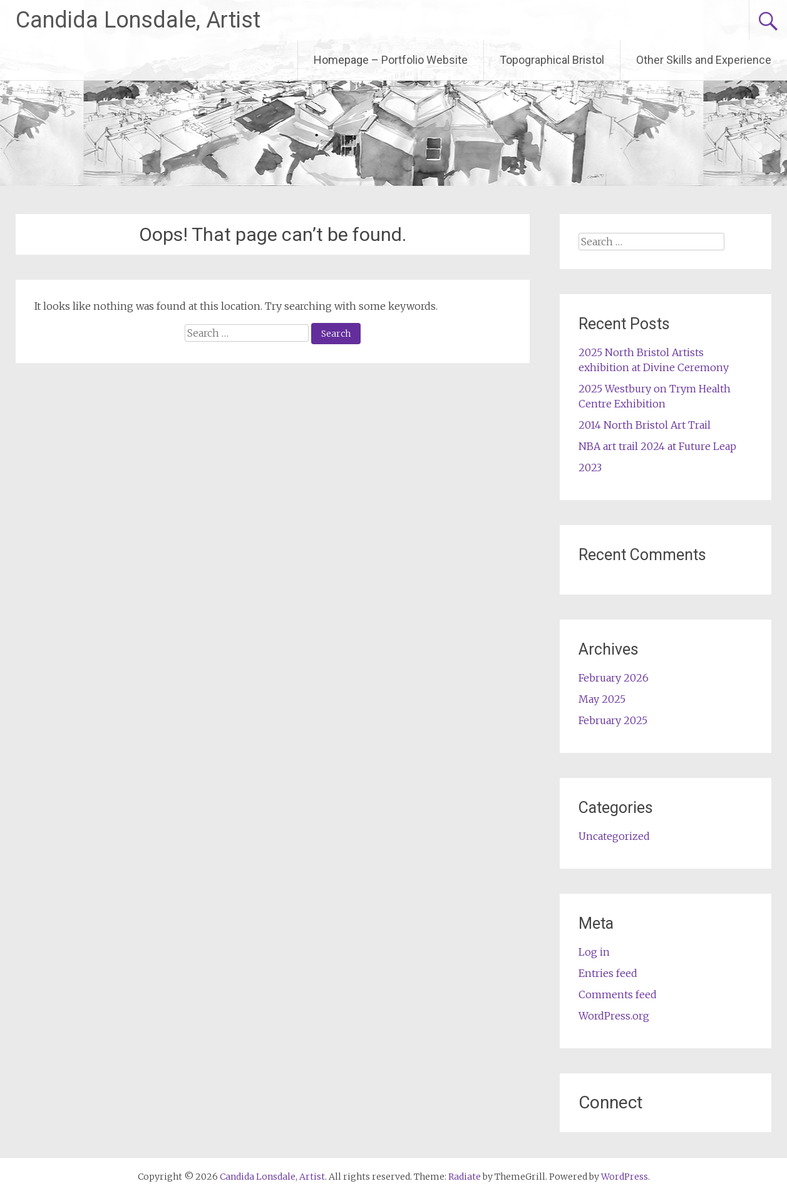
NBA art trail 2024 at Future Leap (657, 446)
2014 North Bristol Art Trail (645, 425)
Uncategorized (614, 836)
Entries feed (608, 973)
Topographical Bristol (552, 59)
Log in (594, 952)
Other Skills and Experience (703, 59)
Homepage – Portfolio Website (391, 59)
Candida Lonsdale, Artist (138, 20)
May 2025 (602, 699)
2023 (590, 467)
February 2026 (614, 678)
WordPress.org (614, 1015)
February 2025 (613, 720)
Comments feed (618, 994)
